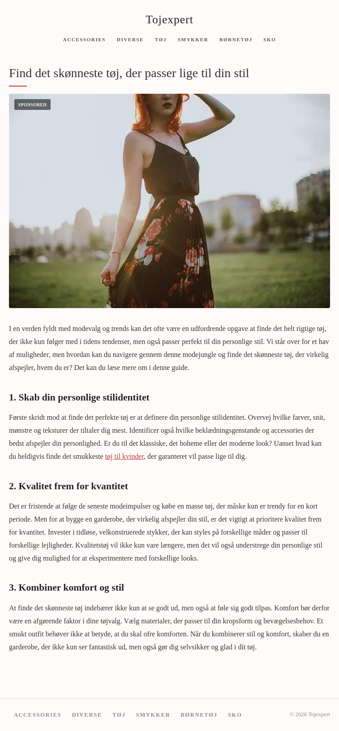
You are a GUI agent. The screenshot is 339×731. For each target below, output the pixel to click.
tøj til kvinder (124, 456)
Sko (269, 39)
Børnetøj (236, 39)
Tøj (161, 39)
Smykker (193, 39)
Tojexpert (169, 19)
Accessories (84, 39)
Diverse (130, 39)
